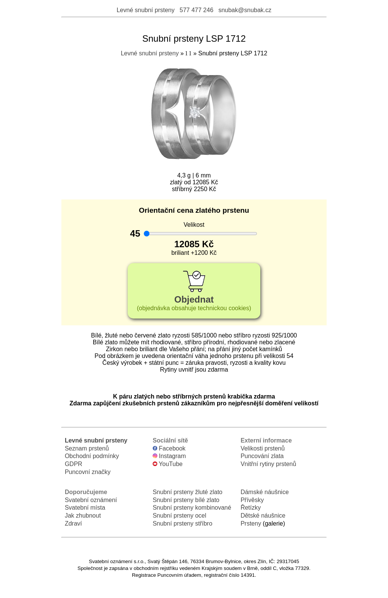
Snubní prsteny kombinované (192, 507)
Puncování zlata (262, 456)
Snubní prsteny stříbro (182, 523)
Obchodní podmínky (92, 456)
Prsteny (251, 523)
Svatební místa (85, 507)
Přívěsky (252, 500)
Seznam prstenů (87, 448)
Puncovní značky (88, 472)
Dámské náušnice (265, 492)
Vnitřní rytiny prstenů (268, 464)
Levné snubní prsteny (146, 10)
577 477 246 (196, 10)
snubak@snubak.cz (244, 10)
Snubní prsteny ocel (179, 515)
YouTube (168, 464)
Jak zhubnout (83, 515)
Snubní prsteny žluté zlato (187, 492)
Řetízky (251, 507)
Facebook (169, 448)
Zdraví (73, 523)
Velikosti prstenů (263, 448)
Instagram (169, 456)
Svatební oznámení (91, 500)
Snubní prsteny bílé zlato (186, 500)
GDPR (73, 464)
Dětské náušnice (263, 515)
